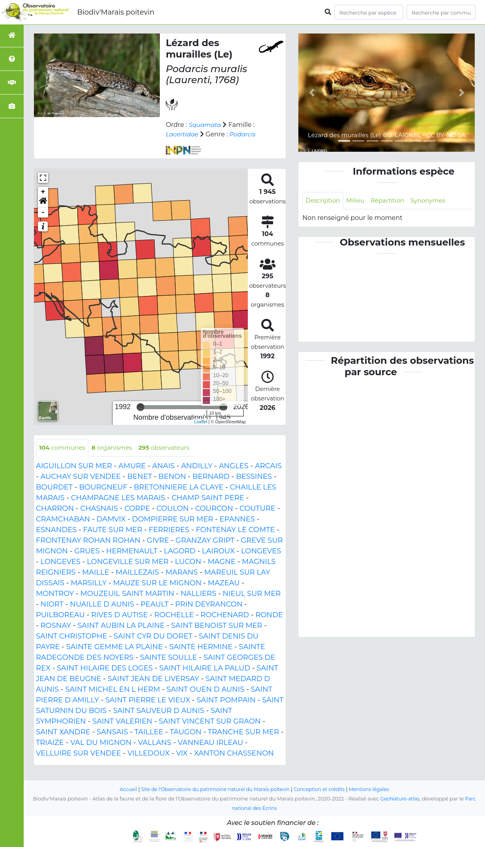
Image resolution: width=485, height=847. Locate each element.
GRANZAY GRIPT (205, 540)
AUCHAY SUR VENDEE (81, 477)
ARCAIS (268, 466)
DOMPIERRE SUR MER (172, 519)
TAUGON (185, 732)
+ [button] (43, 192)
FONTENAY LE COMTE (235, 530)
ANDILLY (196, 466)
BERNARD (211, 477)
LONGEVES (261, 551)
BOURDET (54, 487)
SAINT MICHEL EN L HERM (112, 689)
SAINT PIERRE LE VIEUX (147, 700)
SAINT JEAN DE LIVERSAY (153, 679)
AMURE (132, 466)
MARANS (181, 572)
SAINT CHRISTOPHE (71, 636)
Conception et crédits (323, 789)
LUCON (188, 562)
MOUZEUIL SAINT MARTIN (127, 594)
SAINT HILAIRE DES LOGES (105, 668)
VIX (181, 753)
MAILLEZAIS (137, 572)
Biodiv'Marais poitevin (115, 12)
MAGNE (222, 562)
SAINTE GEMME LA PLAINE (114, 647)
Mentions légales (375, 789)
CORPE (137, 508)
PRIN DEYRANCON (209, 604)
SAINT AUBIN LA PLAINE (121, 626)
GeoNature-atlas (399, 799)
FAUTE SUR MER (112, 530)
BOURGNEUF (103, 487)
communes (63, 448)
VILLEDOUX (148, 753)
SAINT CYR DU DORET (153, 636)
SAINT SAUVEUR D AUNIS (158, 711)
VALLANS (154, 743)
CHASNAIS (99, 508)
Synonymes (434, 201)
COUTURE (257, 508)
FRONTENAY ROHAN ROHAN (88, 540)
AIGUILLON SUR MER (74, 466)
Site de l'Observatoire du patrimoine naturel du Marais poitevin (213, 789)
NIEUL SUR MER (252, 594)
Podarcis (245, 134)
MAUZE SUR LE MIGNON (157, 583)
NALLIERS (198, 594)
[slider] (140, 407)
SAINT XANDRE (63, 732)
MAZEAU (224, 583)
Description (323, 201)
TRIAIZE (50, 743)
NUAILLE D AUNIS (102, 604)
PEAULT (154, 604)
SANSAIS (112, 732)
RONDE (269, 615)
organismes (115, 448)
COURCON (214, 508)
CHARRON (55, 508)
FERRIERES (169, 530)
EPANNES (237, 519)
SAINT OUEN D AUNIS (205, 689)
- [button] (43, 212)
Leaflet (200, 421)
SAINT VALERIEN (122, 721)
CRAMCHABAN (63, 519)
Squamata (206, 124)
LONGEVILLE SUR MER (128, 562)
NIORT (52, 604)
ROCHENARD (224, 615)
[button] (43, 202)
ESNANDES (56, 530)
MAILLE (95, 572)
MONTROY (55, 594)
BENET (139, 477)
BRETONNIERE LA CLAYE (178, 487)
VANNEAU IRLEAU (210, 743)
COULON (172, 508)
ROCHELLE (174, 615)
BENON (172, 477)
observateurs (171, 448)
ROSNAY (56, 626)
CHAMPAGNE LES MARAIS (118, 498)
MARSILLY (89, 583)
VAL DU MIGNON (100, 743)
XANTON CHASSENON (234, 753)
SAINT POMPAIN (226, 700)
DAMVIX (111, 519)
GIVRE (158, 540)
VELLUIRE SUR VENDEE (78, 753)
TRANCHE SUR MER (243, 732)
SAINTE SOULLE (168, 657)
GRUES (86, 551)
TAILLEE (149, 732)
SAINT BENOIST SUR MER (216, 626)
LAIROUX (218, 551)
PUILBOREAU (60, 615)
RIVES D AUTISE (119, 615)
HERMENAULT (131, 551)
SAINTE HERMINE (200, 647)
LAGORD (179, 551)
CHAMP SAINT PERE (208, 498)
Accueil (121, 789)
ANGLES (233, 466)
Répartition (392, 201)
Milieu (358, 201)
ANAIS (163, 466)
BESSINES (254, 477)
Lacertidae (183, 134)
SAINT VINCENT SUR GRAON (209, 721)
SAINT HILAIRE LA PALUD (204, 668)
